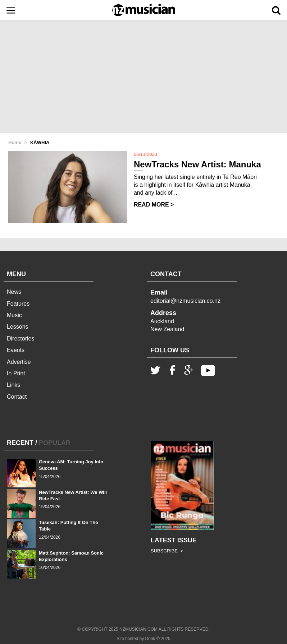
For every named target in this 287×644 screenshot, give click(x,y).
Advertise (19, 362)
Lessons (17, 327)
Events (15, 350)
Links (13, 385)
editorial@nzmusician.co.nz (185, 301)
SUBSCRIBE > (167, 550)
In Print (16, 373)
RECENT (20, 442)
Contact (17, 397)
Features (18, 304)
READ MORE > (154, 204)
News (14, 292)
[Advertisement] (143, 77)
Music (14, 315)
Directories (20, 338)
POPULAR (54, 442)
